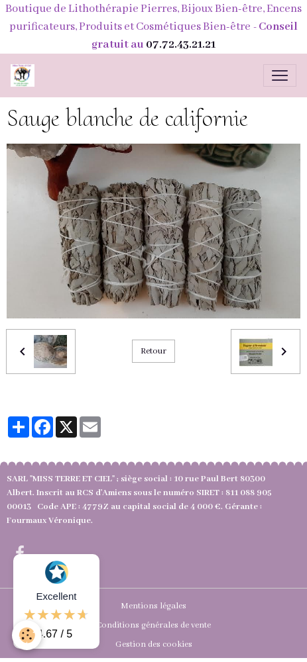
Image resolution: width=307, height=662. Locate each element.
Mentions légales (153, 606)
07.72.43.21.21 (180, 45)
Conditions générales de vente (153, 625)
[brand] (25, 75)
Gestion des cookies (153, 644)
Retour (153, 351)
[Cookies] (27, 635)
